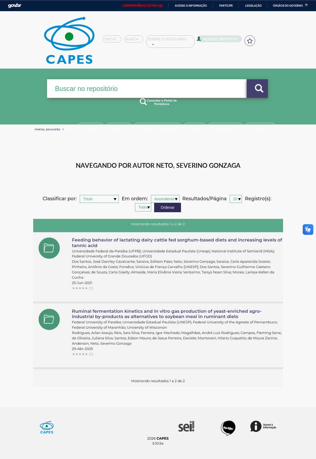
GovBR (14, 5)
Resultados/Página (204, 198)
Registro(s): (258, 198)
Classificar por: (60, 198)
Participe (226, 5)
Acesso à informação (191, 5)
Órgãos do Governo (288, 5)
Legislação (253, 5)
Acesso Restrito (224, 40)
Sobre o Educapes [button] (177, 41)
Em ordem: (135, 198)
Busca (138, 41)
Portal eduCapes (47, 129)
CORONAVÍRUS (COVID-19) (143, 5)
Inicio (113, 41)
